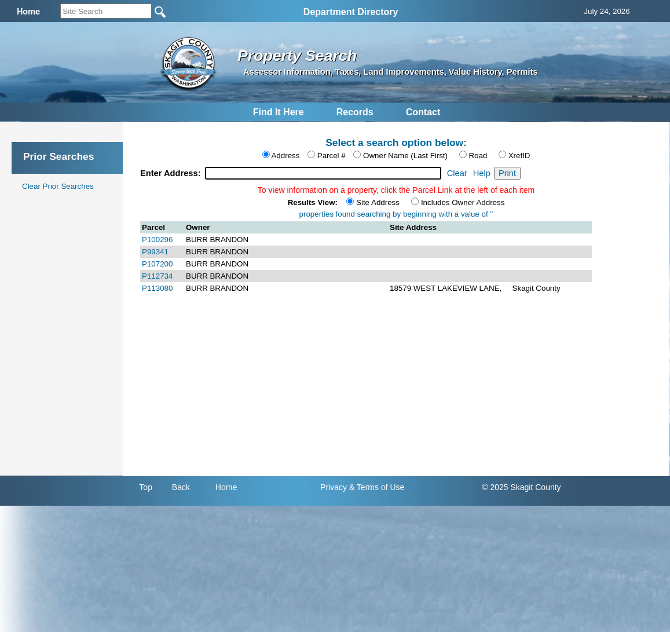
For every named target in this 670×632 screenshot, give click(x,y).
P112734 (157, 276)
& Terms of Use (376, 487)
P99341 (155, 251)
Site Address (378, 202)
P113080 (157, 288)
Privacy (333, 487)
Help (481, 173)
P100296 (157, 239)
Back (181, 487)
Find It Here (278, 112)
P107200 (157, 264)
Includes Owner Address (462, 202)
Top (145, 487)
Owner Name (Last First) (405, 155)
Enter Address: (171, 173)
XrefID (519, 155)
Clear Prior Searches (58, 186)
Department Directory (350, 12)
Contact (423, 112)
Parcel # (331, 155)
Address (285, 155)
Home (226, 487)
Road (477, 155)
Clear (457, 173)
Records (355, 112)
